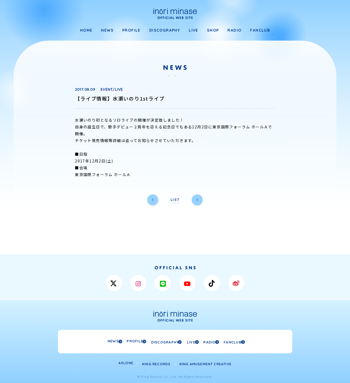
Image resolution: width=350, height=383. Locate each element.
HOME (86, 30)
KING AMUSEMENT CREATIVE (205, 362)
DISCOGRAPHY (164, 30)
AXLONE (125, 362)
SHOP (213, 30)
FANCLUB (260, 30)
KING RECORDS (156, 362)
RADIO (234, 30)
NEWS (107, 30)
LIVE (193, 30)
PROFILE (131, 30)
